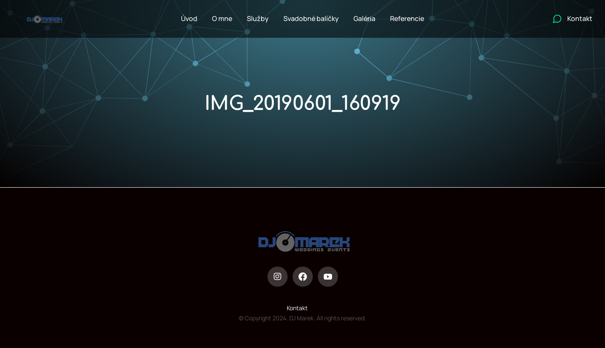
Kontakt (297, 308)
